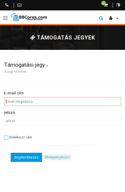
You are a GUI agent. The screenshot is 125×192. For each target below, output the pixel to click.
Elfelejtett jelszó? (57, 157)
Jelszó (9, 112)
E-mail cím (14, 92)
